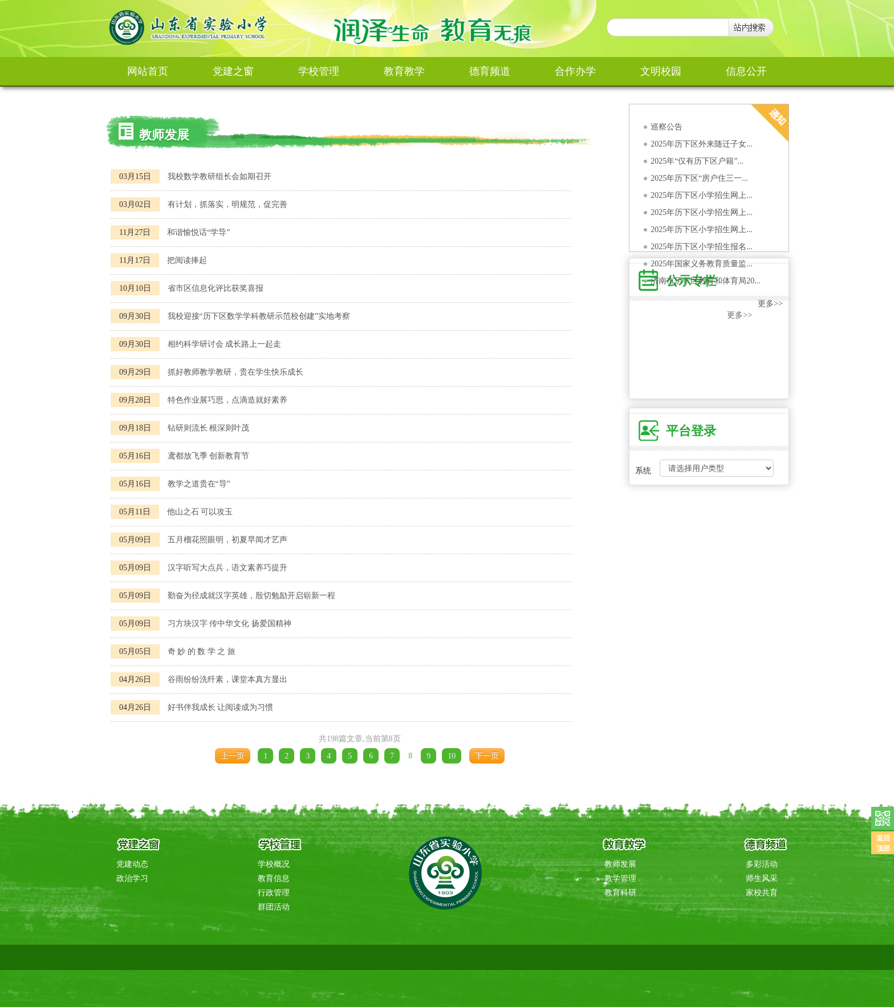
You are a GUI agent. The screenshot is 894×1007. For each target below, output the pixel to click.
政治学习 (132, 878)
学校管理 (318, 71)
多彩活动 (762, 864)
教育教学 (404, 71)
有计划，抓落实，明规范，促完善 (227, 204)
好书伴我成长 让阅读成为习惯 (221, 707)
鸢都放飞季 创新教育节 (209, 456)
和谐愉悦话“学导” (198, 232)
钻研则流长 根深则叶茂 (209, 428)
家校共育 (762, 892)
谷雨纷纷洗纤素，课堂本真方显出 (227, 679)
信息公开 (746, 71)
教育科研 (620, 892)
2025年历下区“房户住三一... (699, 178)
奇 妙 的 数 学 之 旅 (201, 651)
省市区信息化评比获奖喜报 (215, 288)
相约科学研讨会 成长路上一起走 (225, 344)
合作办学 (575, 71)
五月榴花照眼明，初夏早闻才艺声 (227, 539)
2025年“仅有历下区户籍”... (697, 161)
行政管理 (274, 892)
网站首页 (147, 71)
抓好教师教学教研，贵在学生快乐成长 (235, 372)
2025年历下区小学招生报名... (702, 246)
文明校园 (660, 71)
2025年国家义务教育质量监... (702, 263)
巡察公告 (666, 127)
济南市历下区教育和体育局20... (706, 281)
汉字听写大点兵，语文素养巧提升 (227, 567)
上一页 (233, 756)
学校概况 (274, 864)
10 (452, 756)
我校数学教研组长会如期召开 (219, 176)
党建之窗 (233, 71)
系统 (643, 470)
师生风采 (762, 878)
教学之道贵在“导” (199, 484)
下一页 (487, 756)
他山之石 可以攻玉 (200, 511)
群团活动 (274, 907)
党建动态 (132, 864)
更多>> (770, 303)
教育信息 (274, 878)
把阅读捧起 (187, 260)
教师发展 (620, 864)
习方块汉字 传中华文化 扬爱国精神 (229, 623)
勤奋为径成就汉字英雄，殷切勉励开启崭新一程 (251, 595)
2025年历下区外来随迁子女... (702, 144)
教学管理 (620, 878)
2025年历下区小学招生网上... (702, 195)
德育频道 (489, 71)
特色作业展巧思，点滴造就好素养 (227, 400)
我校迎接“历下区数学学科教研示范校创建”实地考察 (259, 316)
